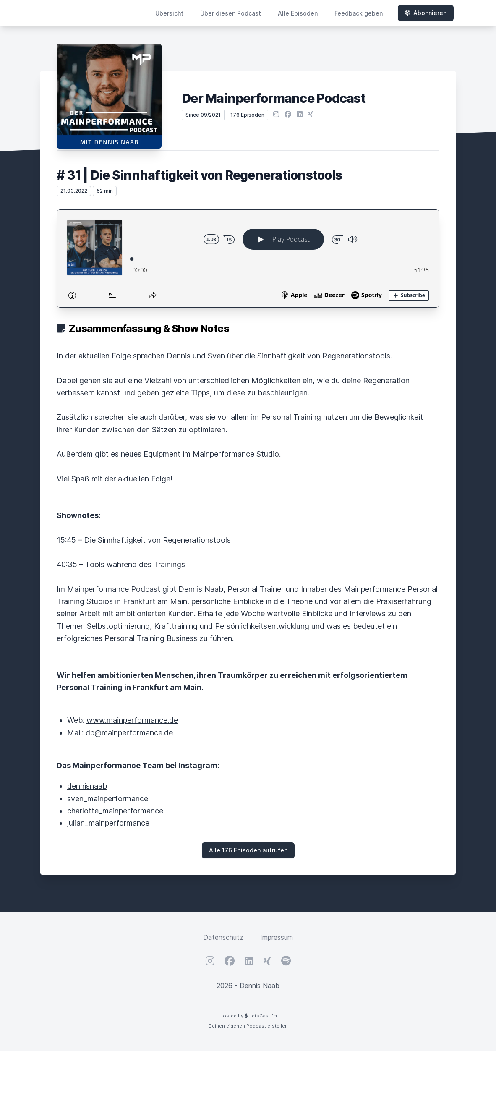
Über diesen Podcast (230, 13)
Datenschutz (223, 937)
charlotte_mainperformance (115, 810)
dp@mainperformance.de (129, 732)
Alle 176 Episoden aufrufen (248, 850)
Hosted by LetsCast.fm (248, 1016)
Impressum (276, 937)
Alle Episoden (298, 13)
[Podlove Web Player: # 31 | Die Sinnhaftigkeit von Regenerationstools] (248, 258)
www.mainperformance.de (132, 720)
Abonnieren (425, 12)
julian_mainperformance (108, 823)
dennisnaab (87, 786)
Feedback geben (358, 13)
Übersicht (169, 13)
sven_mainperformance (107, 798)
